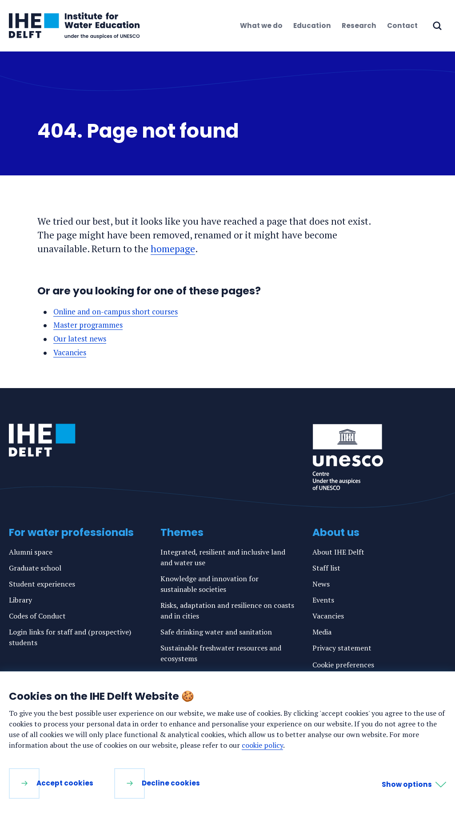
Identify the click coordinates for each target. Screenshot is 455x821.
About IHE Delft (338, 551)
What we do (261, 25)
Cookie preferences (343, 664)
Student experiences (42, 583)
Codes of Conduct (37, 615)
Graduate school (35, 567)
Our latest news (80, 338)
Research (359, 25)
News (321, 583)
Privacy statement (341, 647)
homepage (173, 248)
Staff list (326, 567)
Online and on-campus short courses (116, 311)
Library (20, 599)
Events (323, 599)
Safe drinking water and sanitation (216, 631)
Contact (402, 25)
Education (312, 25)
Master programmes (88, 325)
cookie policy (262, 745)
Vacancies (70, 352)
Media (321, 631)
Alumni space (30, 551)
